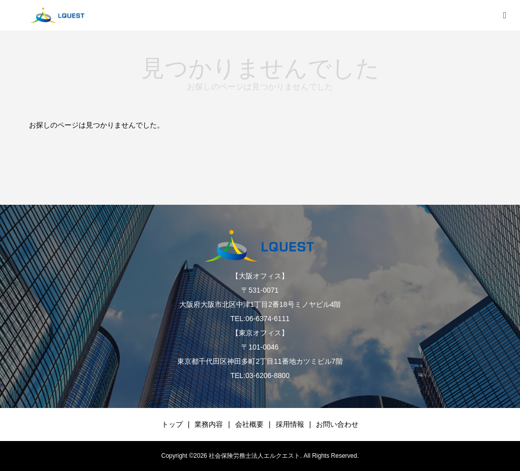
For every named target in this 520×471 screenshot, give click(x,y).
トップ (172, 424)
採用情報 (290, 424)
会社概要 (249, 424)
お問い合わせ (337, 424)
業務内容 (208, 424)
